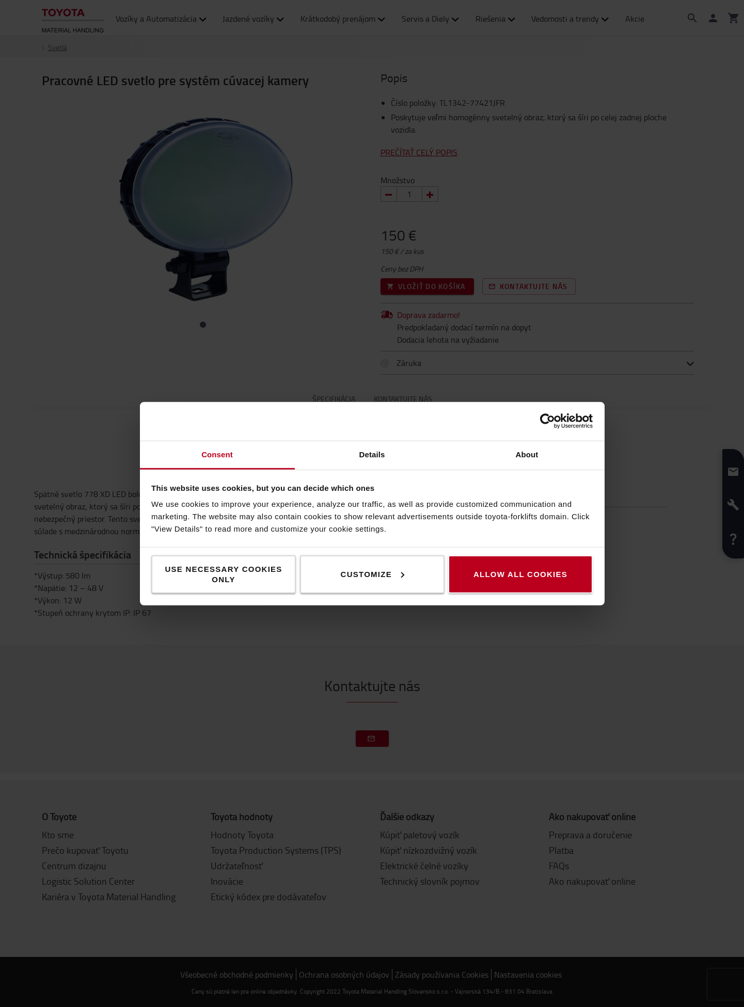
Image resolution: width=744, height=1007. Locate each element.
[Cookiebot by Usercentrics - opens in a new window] (547, 421)
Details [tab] (372, 454)
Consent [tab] (217, 454)
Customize (372, 573)
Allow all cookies (520, 573)
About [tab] (527, 454)
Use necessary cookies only (223, 573)
